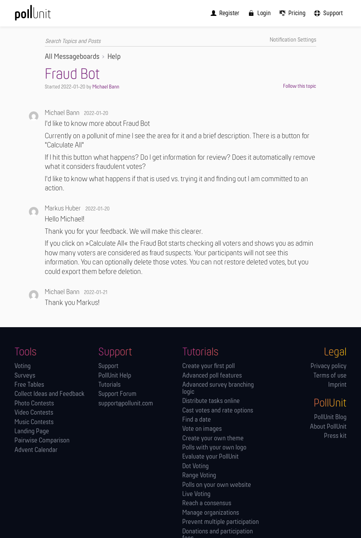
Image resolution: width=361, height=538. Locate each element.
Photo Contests (34, 403)
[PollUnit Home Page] (43, 15)
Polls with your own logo (214, 447)
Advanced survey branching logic (218, 388)
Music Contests (34, 422)
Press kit (335, 436)
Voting (22, 366)
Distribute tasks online (211, 401)
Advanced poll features (212, 375)
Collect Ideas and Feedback (49, 394)
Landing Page (31, 431)
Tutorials (109, 384)
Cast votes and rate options (217, 410)
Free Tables (29, 384)
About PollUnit (328, 426)
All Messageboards (72, 57)
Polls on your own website (216, 485)
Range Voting (199, 475)
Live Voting (196, 494)
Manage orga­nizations (210, 512)
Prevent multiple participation (220, 522)
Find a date (196, 419)
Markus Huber (63, 208)
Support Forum (117, 394)
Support (108, 366)
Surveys (24, 375)
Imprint (337, 384)
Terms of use (330, 375)
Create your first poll (208, 366)
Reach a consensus (206, 503)
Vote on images (202, 429)
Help (114, 57)
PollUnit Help (114, 375)
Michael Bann (105, 87)
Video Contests (33, 412)
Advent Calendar (35, 450)
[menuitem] (228, 13)
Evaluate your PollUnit (210, 457)
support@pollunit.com (125, 403)
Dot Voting (195, 466)
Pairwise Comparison (41, 441)
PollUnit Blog (330, 417)
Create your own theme (213, 438)
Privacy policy (329, 366)
